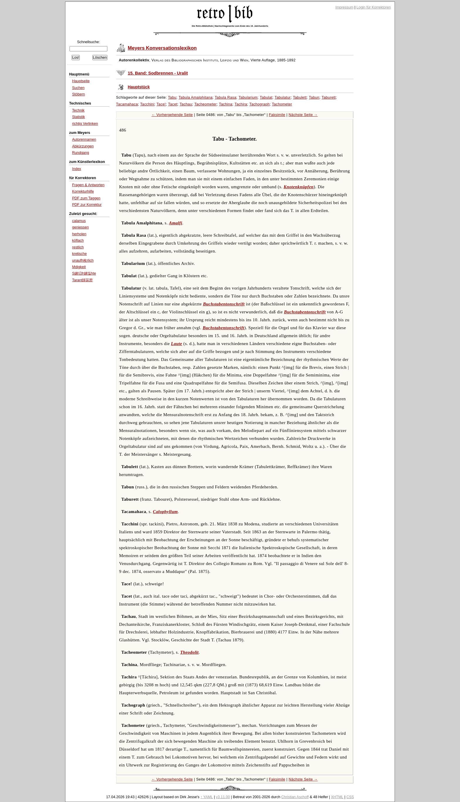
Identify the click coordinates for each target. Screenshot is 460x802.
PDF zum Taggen (86, 198)
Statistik (78, 117)
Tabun (314, 97)
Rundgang (80, 153)
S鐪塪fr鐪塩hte (84, 273)
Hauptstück (139, 87)
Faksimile (277, 115)
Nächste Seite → (303, 115)
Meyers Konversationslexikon (162, 48)
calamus (79, 221)
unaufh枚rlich (83, 260)
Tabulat (266, 97)
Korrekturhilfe (83, 191)
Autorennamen (84, 139)
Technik (78, 110)
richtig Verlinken (85, 124)
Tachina (225, 104)
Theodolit (189, 652)
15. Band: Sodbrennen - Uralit (158, 73)
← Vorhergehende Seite (172, 115)
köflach (78, 240)
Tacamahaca (127, 104)
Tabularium (248, 97)
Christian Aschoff (295, 797)
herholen (79, 234)
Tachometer (282, 104)
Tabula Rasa (225, 97)
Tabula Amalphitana (196, 97)
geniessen (80, 227)
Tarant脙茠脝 (82, 280)
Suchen (78, 88)
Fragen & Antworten (88, 185)
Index (76, 169)
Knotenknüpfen (299, 186)
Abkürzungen (83, 146)
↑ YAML (206, 797)
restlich (78, 247)
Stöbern (78, 94)
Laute (176, 343)
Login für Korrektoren (373, 7)
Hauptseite (81, 81)
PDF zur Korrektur (87, 205)
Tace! (161, 104)
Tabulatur (283, 97)
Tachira (241, 104)
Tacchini (147, 104)
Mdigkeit (79, 267)
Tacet (172, 104)
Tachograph (259, 104)
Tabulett (300, 97)
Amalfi (175, 223)
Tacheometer (205, 104)
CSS (350, 797)
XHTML (337, 797)
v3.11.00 (223, 797)
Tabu (172, 97)
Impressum (344, 7)
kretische (79, 254)
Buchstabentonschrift (224, 304)
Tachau (186, 104)
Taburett (329, 97)
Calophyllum (165, 511)
